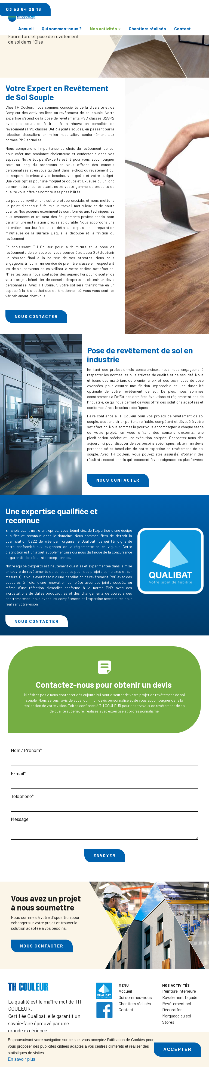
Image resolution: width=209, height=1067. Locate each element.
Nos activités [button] (105, 28)
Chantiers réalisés (147, 28)
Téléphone (21, 796)
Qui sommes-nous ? (62, 28)
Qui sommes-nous (135, 997)
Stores (168, 1022)
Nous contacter (36, 316)
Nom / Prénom (25, 750)
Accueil (25, 28)
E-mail (17, 773)
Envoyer (105, 855)
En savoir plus (21, 1059)
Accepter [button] (177, 1049)
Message (20, 819)
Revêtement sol (176, 1003)
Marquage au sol (176, 1015)
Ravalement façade (179, 997)
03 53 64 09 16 (166, 9)
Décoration (172, 1009)
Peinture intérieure (179, 990)
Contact (182, 28)
